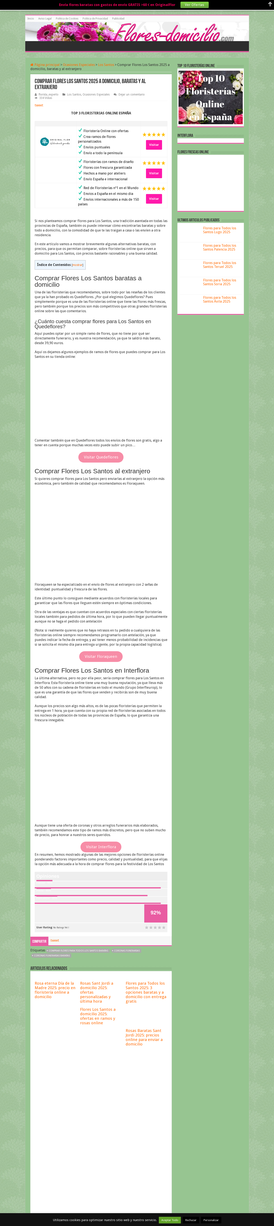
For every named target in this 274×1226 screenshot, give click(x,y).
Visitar (154, 144)
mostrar (77, 265)
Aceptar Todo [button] (169, 1220)
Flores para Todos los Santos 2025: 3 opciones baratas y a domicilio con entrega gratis (146, 992)
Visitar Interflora (101, 847)
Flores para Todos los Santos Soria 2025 (219, 282)
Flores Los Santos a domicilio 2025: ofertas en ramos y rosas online (98, 1016)
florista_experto (48, 94)
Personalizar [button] (211, 1220)
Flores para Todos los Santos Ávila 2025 (219, 299)
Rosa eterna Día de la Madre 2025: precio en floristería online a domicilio (55, 990)
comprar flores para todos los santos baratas (78, 950)
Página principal (45, 65)
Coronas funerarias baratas (52, 955)
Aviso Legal (45, 18)
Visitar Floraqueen (101, 656)
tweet (39, 105)
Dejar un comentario (131, 94)
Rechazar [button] (191, 1220)
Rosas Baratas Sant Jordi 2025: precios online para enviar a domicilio (144, 1037)
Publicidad (118, 18)
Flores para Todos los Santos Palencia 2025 (219, 247)
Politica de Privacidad (95, 18)
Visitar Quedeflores (101, 457)
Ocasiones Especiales (79, 65)
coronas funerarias (127, 950)
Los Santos (106, 65)
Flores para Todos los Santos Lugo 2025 (219, 230)
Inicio (30, 18)
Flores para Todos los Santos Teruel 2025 (219, 265)
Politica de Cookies (67, 18)
